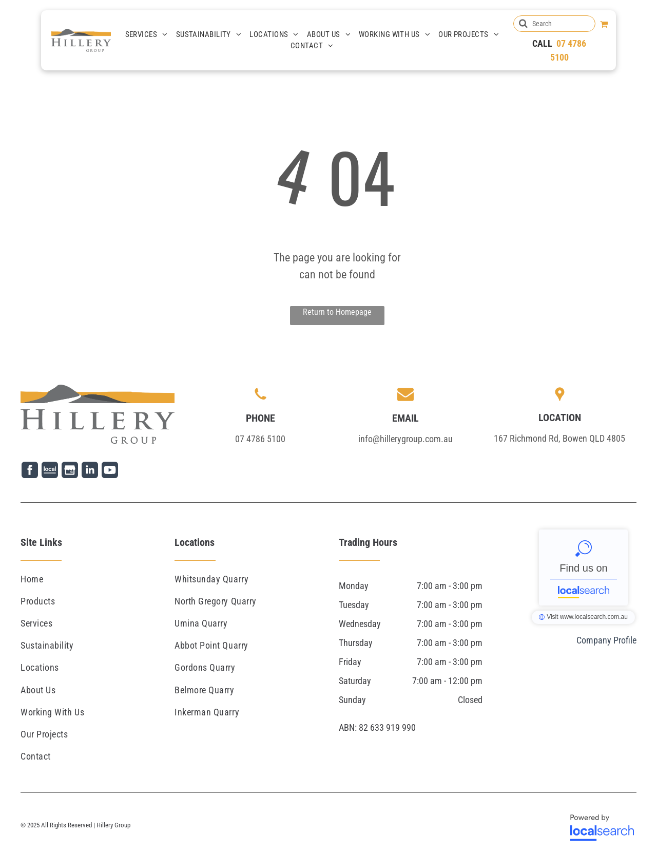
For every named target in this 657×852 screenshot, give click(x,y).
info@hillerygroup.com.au (405, 438)
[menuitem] (146, 35)
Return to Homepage (337, 312)
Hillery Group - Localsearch (583, 567)
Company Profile (606, 640)
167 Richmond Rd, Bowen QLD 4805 (559, 438)
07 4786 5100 (260, 438)
